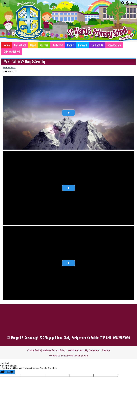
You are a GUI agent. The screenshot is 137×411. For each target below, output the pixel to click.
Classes (44, 45)
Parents (82, 45)
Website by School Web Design (65, 355)
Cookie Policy (34, 350)
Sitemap (105, 350)
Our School (20, 45)
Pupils (70, 45)
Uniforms (58, 45)
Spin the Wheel (12, 52)
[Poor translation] (10, 372)
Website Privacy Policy (54, 350)
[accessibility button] (132, 4)
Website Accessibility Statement (83, 350)
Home (7, 45)
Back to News (9, 67)
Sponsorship (114, 45)
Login (85, 355)
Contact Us (97, 45)
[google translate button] (128, 3)
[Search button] (123, 4)
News (33, 45)
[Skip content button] (5, 4)
